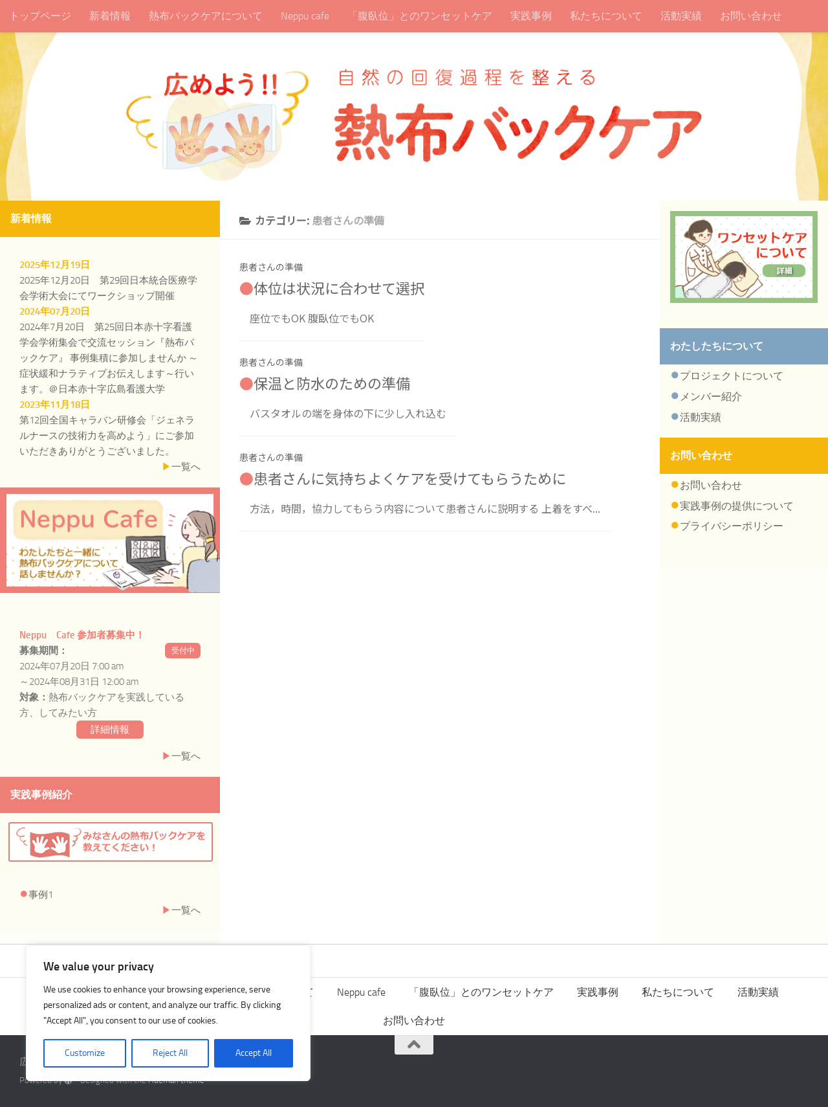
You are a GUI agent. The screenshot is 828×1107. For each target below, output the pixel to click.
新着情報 (110, 16)
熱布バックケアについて (206, 16)
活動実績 (681, 16)
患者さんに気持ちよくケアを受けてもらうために (410, 477)
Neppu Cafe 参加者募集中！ (82, 635)
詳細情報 (110, 729)
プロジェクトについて (731, 376)
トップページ (40, 16)
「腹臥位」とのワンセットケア (419, 16)
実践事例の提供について (737, 506)
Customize (85, 1052)
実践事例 (531, 16)
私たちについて (606, 16)
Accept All (253, 1052)
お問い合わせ (751, 16)
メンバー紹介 (711, 396)
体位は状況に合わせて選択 (339, 287)
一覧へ (186, 467)
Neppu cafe (305, 16)
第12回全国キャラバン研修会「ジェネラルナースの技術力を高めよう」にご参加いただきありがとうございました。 (107, 435)
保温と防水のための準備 (332, 382)
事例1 (40, 894)
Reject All (170, 1052)
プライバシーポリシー (731, 526)
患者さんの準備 (271, 266)
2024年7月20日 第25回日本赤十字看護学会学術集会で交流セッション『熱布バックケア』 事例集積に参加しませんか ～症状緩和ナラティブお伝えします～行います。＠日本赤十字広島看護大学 (108, 358)
